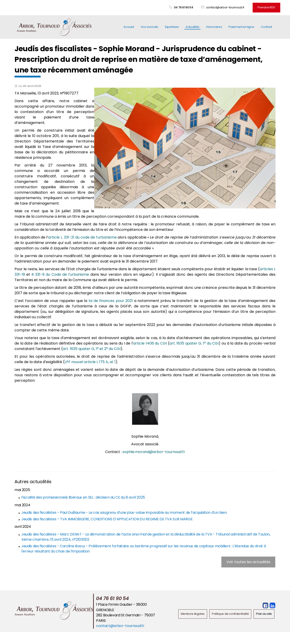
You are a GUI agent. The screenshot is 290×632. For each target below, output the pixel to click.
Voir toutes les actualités (248, 561)
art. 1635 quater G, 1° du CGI (194, 343)
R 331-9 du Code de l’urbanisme (60, 274)
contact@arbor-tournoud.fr (225, 7)
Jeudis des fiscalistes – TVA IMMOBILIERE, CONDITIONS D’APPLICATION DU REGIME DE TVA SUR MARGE (107, 519)
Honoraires (214, 27)
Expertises (172, 27)
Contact (266, 27)
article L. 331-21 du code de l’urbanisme (82, 237)
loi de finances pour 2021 (111, 300)
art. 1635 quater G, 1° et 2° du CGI (92, 348)
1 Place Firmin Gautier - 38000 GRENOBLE (121, 607)
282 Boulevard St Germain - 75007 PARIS (125, 618)
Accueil (128, 27)
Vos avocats (149, 27)
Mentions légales (193, 614)
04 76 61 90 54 (183, 7)
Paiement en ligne (241, 27)
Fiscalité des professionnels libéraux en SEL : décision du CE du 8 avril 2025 (83, 497)
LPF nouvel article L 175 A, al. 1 (90, 361)
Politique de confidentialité (230, 614)
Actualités (192, 27)
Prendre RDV (266, 7)
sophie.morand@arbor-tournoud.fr (154, 451)
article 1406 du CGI (150, 343)
